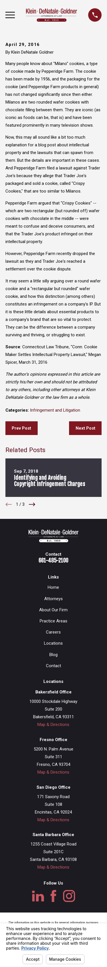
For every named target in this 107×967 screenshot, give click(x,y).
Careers (53, 632)
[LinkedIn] (38, 896)
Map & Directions (53, 724)
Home (53, 587)
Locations (53, 643)
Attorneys (53, 598)
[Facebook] (53, 896)
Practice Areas (53, 621)
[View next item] (32, 504)
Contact (53, 665)
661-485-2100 (53, 560)
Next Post (85, 428)
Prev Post (21, 428)
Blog (53, 654)
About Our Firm (53, 609)
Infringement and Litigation (55, 410)
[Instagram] (69, 896)
